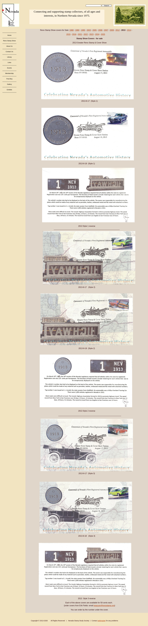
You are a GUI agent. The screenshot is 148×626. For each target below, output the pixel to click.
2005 (94, 30)
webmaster (101, 621)
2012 (118, 30)
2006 (100, 30)
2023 (91, 34)
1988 (71, 30)
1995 (83, 30)
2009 (112, 30)
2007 (106, 30)
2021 (80, 34)
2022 (86, 34)
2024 (97, 34)
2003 (89, 30)
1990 (77, 30)
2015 (68, 34)
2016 (74, 34)
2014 (129, 30)
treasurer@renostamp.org (104, 606)
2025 (103, 34)
